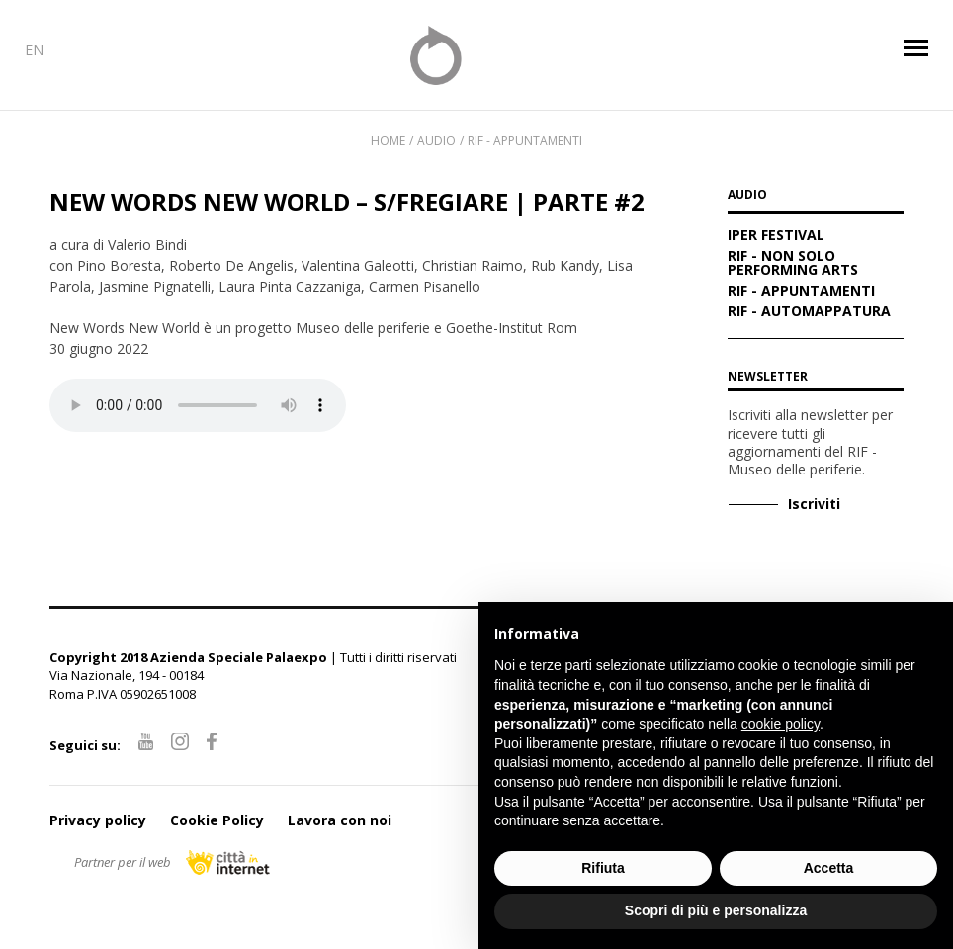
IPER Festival (776, 236)
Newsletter (768, 376)
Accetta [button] (829, 868)
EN (34, 50)
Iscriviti (814, 503)
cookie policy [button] (780, 724)
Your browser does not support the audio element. (197, 405)
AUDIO (747, 196)
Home (388, 140)
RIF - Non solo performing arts (793, 264)
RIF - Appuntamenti (525, 140)
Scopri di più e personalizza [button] (716, 910)
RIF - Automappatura (809, 312)
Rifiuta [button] (603, 868)
